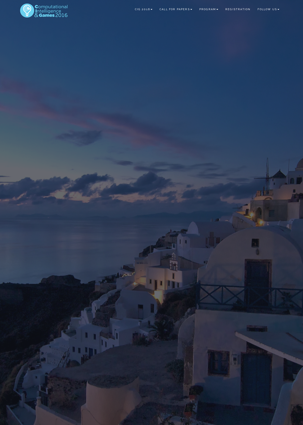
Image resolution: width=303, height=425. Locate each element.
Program (208, 9)
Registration (237, 9)
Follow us (268, 9)
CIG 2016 (143, 9)
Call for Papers (176, 9)
